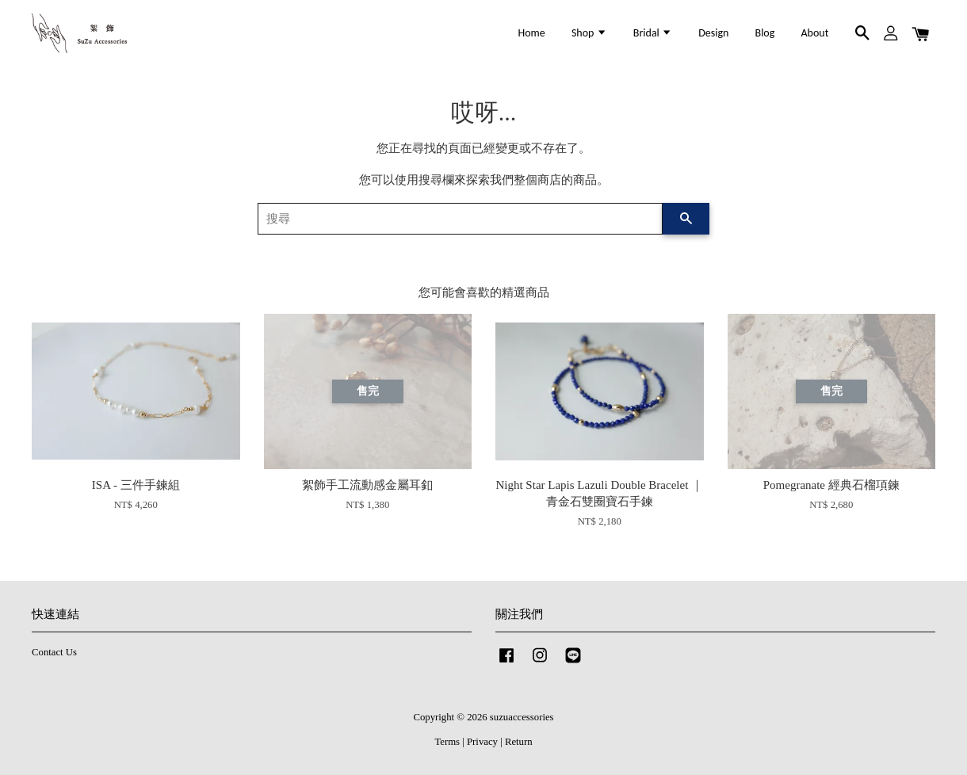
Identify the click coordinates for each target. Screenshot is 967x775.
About (815, 33)
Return (519, 741)
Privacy (482, 741)
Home (531, 33)
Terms (447, 741)
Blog (765, 33)
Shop (589, 33)
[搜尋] (460, 219)
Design (713, 33)
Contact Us (54, 652)
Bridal (652, 33)
